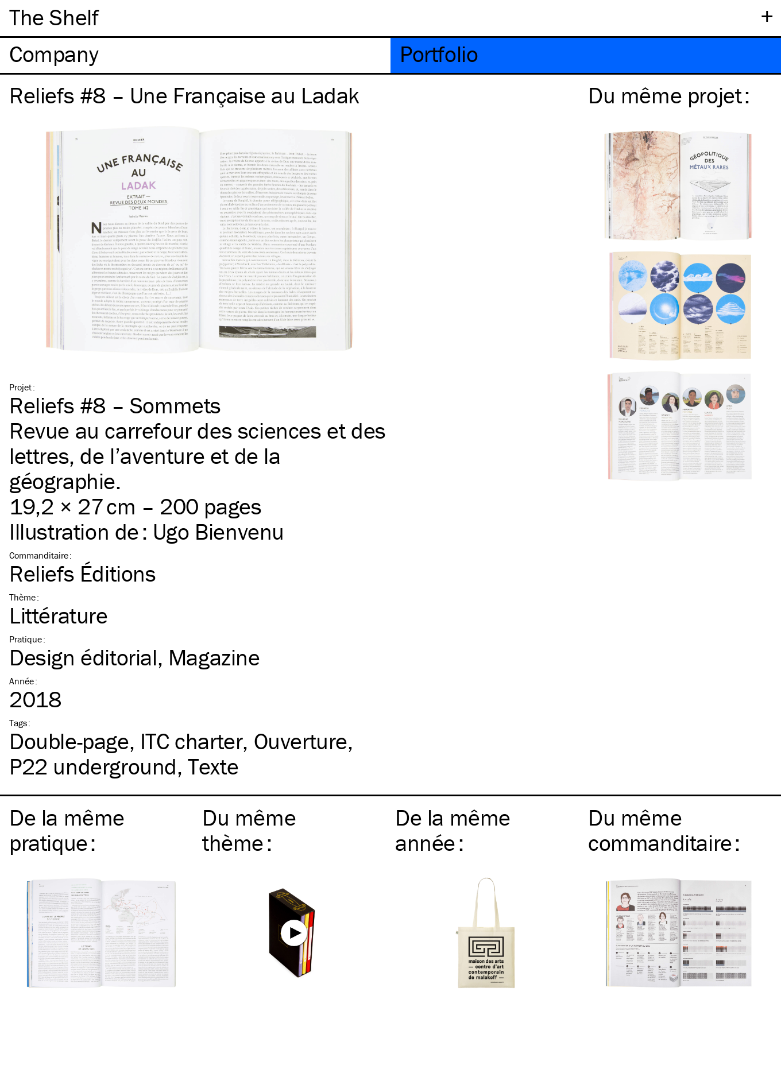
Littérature (58, 615)
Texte (213, 766)
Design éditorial (83, 657)
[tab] (195, 55)
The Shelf (53, 17)
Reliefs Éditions (82, 573)
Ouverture (300, 741)
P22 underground (93, 766)
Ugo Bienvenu (218, 531)
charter (191, 741)
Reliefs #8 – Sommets (115, 405)
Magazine (214, 657)
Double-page (69, 741)
